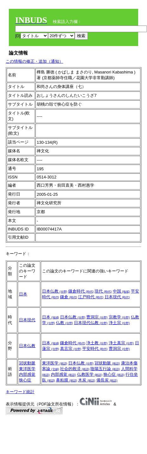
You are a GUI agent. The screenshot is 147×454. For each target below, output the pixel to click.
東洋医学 (27, 368)
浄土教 (96, 342)
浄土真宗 (121, 342)
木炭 (86, 380)
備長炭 (107, 380)
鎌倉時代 (81, 291)
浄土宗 (119, 322)
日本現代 (117, 296)
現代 (103, 291)
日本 (23, 294)
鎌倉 (68, 296)
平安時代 (94, 348)
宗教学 (119, 317)
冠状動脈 (27, 363)
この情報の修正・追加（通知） (34, 61)
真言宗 (70, 348)
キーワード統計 (20, 391)
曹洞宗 (96, 317)
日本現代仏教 (90, 322)
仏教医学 (89, 374)
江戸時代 (90, 296)
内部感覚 (27, 374)
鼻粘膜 (66, 380)
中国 (121, 291)
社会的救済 (74, 368)
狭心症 (25, 380)
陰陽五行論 (105, 368)
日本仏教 (54, 291)
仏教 (64, 322)
